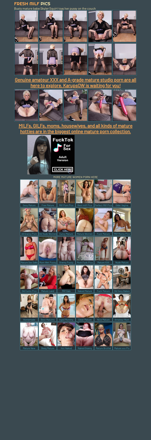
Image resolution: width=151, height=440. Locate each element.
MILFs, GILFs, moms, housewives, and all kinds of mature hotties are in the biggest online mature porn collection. (75, 128)
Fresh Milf (32, 3)
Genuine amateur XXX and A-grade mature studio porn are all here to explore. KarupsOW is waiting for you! (75, 82)
